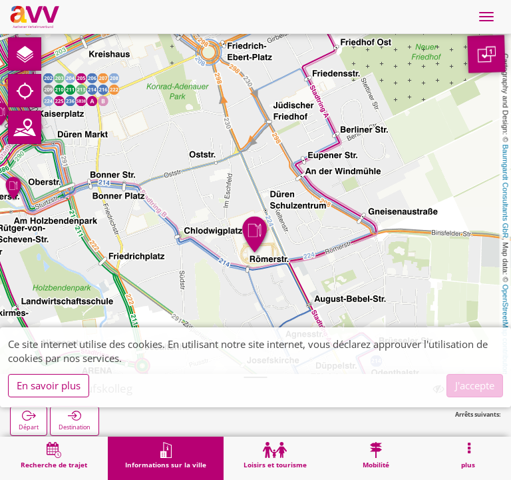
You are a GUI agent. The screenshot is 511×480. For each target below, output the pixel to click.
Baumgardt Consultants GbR (506, 192)
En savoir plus (49, 385)
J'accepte (474, 385)
